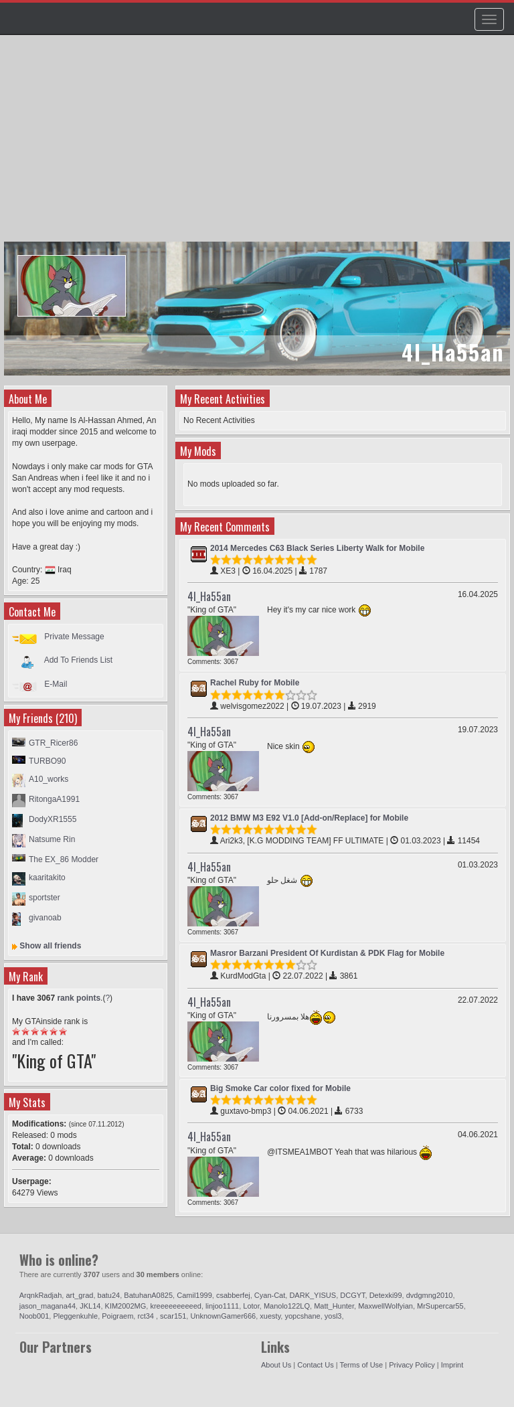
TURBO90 (47, 761)
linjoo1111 (222, 1306)
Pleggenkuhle (75, 1316)
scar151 (173, 1316)
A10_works (48, 779)
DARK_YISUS (312, 1295)
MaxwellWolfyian (385, 1306)
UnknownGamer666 (223, 1316)
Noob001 (34, 1316)
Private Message (74, 636)
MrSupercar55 (440, 1306)
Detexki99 (385, 1295)
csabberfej (233, 1295)
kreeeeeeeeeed (175, 1306)
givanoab (45, 917)
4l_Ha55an (209, 596)
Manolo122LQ (287, 1306)
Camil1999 (194, 1295)
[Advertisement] (259, 144)
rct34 (146, 1316)
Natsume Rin (52, 839)
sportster (44, 897)
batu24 (109, 1295)
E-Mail (55, 684)
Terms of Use (361, 1365)
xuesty (270, 1316)
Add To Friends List (78, 660)
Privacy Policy (411, 1365)
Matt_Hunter (334, 1306)
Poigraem (117, 1316)
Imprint (452, 1365)
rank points (78, 998)
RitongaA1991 (54, 799)
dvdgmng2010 (429, 1295)
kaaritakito (47, 877)
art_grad (79, 1295)
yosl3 (333, 1316)
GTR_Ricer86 (53, 743)
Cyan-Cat (269, 1295)
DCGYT (352, 1295)
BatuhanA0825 (148, 1295)
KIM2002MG (126, 1306)
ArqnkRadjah (40, 1295)
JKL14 (90, 1306)
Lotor (251, 1306)
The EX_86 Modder (63, 859)
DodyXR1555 (52, 819)
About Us (276, 1365)
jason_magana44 (47, 1306)
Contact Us (315, 1365)
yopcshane (302, 1316)
